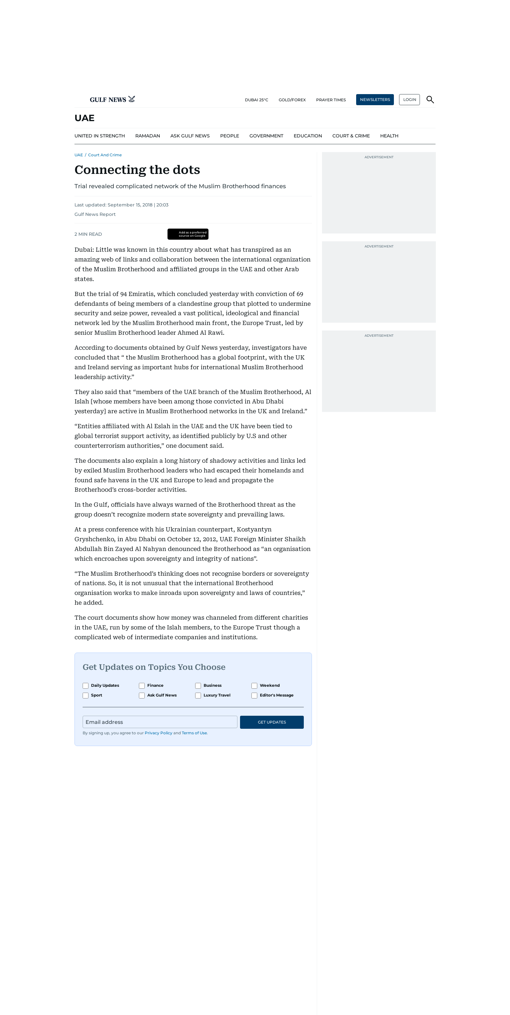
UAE (78, 154)
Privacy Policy (158, 732)
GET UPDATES (272, 722)
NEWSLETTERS (375, 99)
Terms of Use (194, 732)
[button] (79, 99)
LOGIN (409, 99)
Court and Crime (105, 154)
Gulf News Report (95, 214)
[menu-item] (99, 136)
